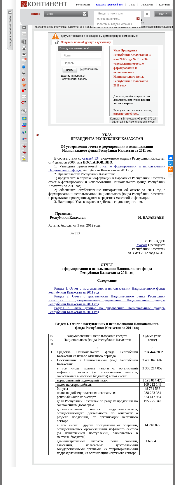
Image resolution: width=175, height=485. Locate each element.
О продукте (147, 4)
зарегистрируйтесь (125, 113)
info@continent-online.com (139, 121)
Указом (141, 245)
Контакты (164, 4)
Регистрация (83, 4)
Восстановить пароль (74, 79)
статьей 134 (91, 158)
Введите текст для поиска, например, (114, 19)
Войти (70, 70)
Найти (163, 13)
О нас (132, 4)
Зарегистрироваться (73, 75)
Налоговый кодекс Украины (114, 24)
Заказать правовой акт (109, 4)
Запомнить (91, 69)
